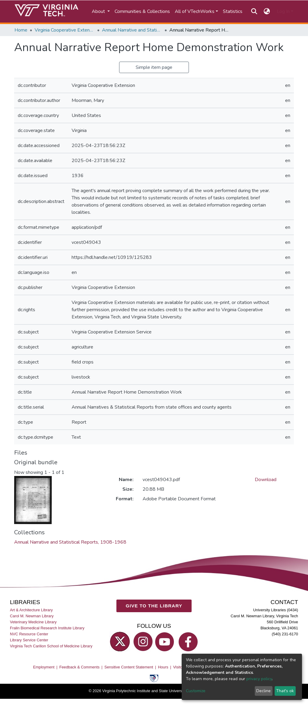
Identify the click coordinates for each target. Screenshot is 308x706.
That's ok (285, 691)
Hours (163, 667)
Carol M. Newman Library (32, 616)
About (99, 11)
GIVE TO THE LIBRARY (154, 605)
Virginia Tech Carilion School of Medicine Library (51, 646)
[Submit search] (254, 11)
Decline (263, 691)
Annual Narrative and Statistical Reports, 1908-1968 (132, 30)
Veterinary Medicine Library (33, 622)
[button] (267, 11)
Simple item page (154, 67)
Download (265, 479)
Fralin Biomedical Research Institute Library (47, 628)
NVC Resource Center (29, 634)
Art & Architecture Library (31, 610)
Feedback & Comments (79, 667)
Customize (195, 691)
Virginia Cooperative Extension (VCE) (65, 30)
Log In (283, 11)
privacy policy (259, 679)
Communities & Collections (142, 11)
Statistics (232, 11)
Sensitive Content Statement (128, 667)
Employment (43, 667)
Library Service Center (29, 640)
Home (20, 30)
